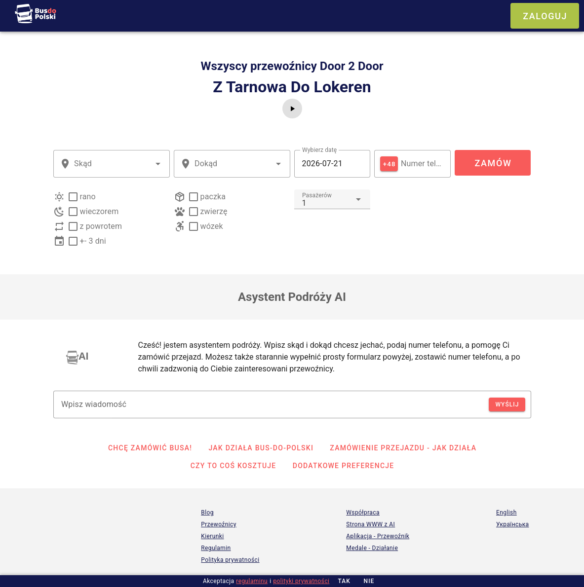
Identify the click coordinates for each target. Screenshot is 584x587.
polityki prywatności (301, 581)
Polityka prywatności (230, 559)
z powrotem (101, 226)
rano (88, 196)
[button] (158, 164)
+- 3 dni (93, 241)
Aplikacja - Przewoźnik (377, 536)
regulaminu (252, 581)
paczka (213, 196)
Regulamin (216, 548)
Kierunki (212, 536)
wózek (211, 226)
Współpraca (363, 512)
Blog (207, 512)
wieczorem (99, 211)
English (506, 512)
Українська (512, 524)
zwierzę (214, 211)
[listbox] (292, 357)
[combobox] (111, 164)
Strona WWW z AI (370, 524)
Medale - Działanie (372, 548)
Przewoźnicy (218, 524)
